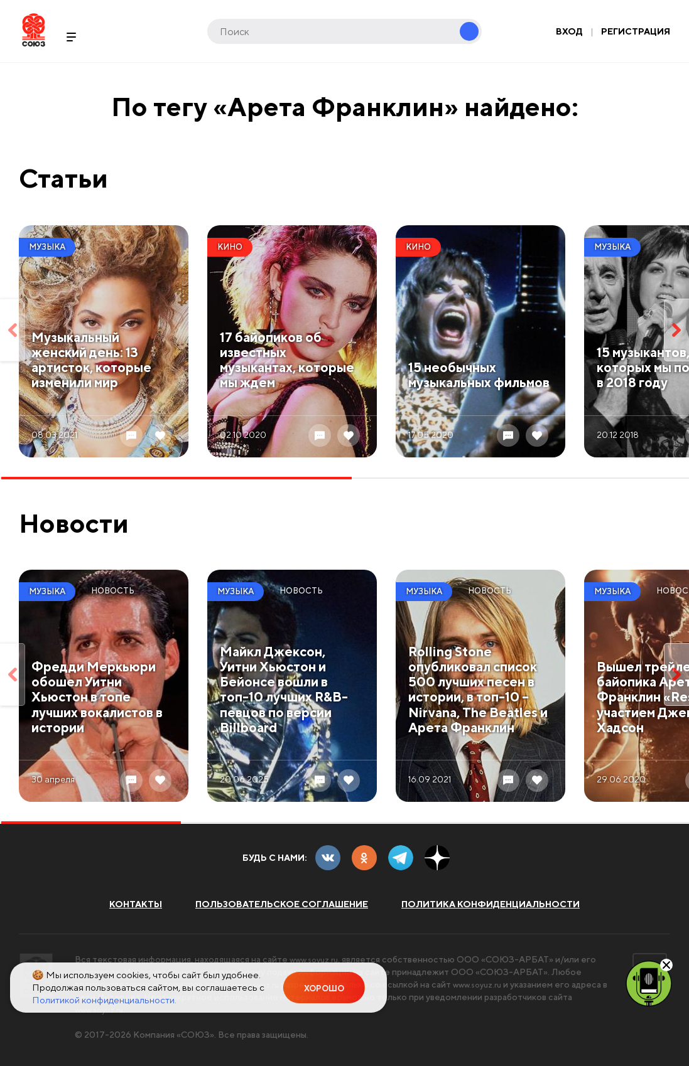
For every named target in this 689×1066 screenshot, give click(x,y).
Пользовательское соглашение (281, 904)
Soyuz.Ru (33, 30)
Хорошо (324, 988)
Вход (569, 31)
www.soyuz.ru (317, 959)
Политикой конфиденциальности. (104, 999)
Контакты (135, 904)
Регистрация (635, 31)
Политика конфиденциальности (490, 904)
